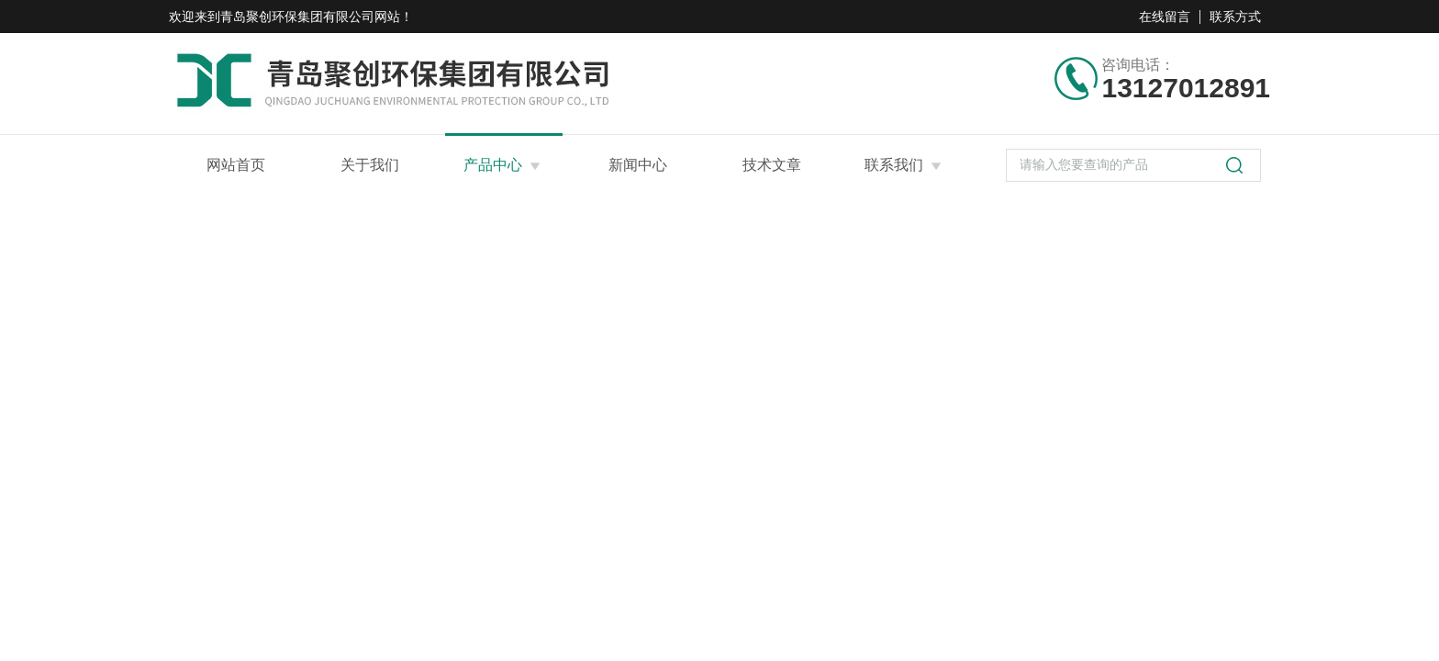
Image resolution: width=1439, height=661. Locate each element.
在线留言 (1164, 16)
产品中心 (492, 165)
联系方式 (1235, 16)
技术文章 (771, 165)
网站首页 (235, 165)
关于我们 (369, 165)
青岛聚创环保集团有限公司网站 (310, 16)
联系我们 (894, 165)
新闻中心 (637, 165)
